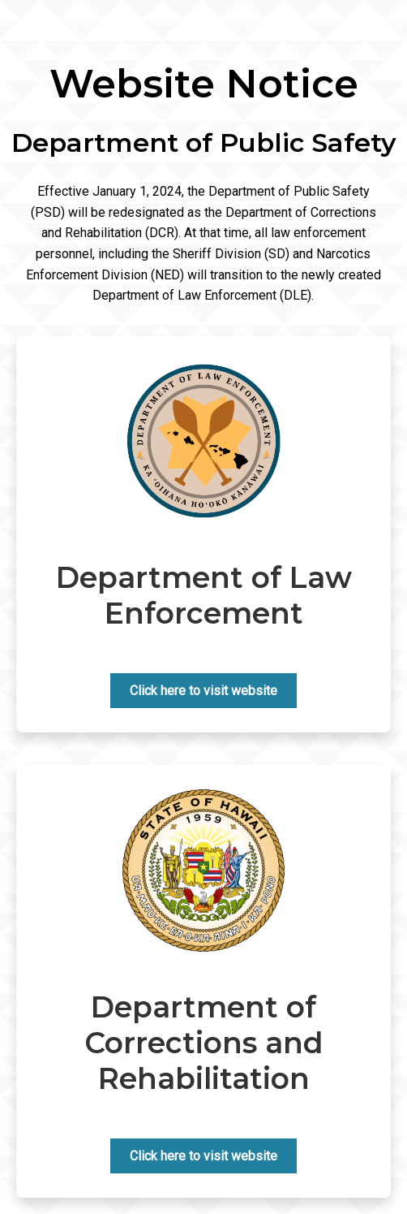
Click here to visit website (203, 690)
